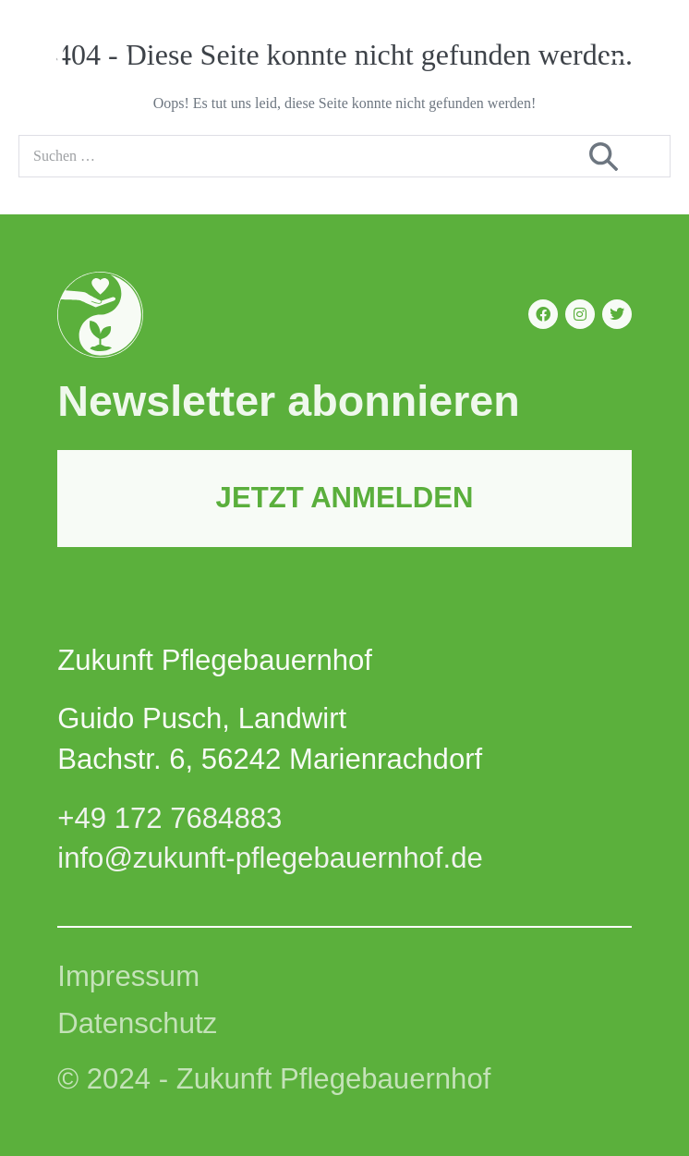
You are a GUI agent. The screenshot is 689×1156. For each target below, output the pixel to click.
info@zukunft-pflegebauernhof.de (270, 858)
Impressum (128, 976)
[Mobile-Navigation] (617, 57)
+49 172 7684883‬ (169, 818)
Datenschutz (137, 1023)
